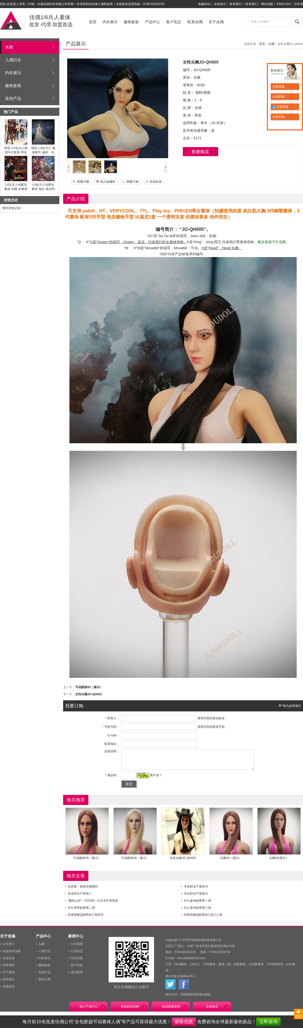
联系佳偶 (195, 22)
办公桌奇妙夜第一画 (197, 904)
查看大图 (83, 181)
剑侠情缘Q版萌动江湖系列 (85, 918)
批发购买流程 (12, 955)
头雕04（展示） (231, 862)
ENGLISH (283, 4)
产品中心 (152, 22)
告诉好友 (156, 181)
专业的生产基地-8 (196, 890)
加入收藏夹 (107, 181)
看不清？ (155, 779)
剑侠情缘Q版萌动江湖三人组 (203, 918)
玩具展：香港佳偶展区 (83, 890)
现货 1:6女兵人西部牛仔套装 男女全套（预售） (16, 152)
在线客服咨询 (171, 1010)
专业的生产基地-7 (80, 897)
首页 (92, 22)
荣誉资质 (9, 969)
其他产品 (13, 98)
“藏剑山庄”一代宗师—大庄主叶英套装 (93, 904)
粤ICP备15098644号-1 (180, 980)
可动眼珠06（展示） (135, 862)
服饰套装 (131, 22)
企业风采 (9, 962)
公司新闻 (77, 948)
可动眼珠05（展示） (89, 687)
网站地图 (267, 4)
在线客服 (278, 86)
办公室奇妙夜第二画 (81, 911)
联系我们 (236, 4)
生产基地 (9, 976)
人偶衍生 (13, 60)
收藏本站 (204, 4)
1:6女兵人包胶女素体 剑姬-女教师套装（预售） (15, 189)
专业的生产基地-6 (196, 897)
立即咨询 (268, 1021)
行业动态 (77, 955)
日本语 (298, 4)
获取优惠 (184, 1021)
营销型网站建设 (200, 998)
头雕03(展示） (279, 862)
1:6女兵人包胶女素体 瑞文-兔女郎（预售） (43, 189)
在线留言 (220, 4)
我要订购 (133, 181)
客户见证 (173, 22)
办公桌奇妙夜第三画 (197, 911)
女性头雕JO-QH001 (88, 694)
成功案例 (77, 976)
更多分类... (45, 983)
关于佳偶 (216, 22)
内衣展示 (110, 22)
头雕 (9, 47)
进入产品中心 (89, 1010)
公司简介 (9, 948)
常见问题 (77, 962)
